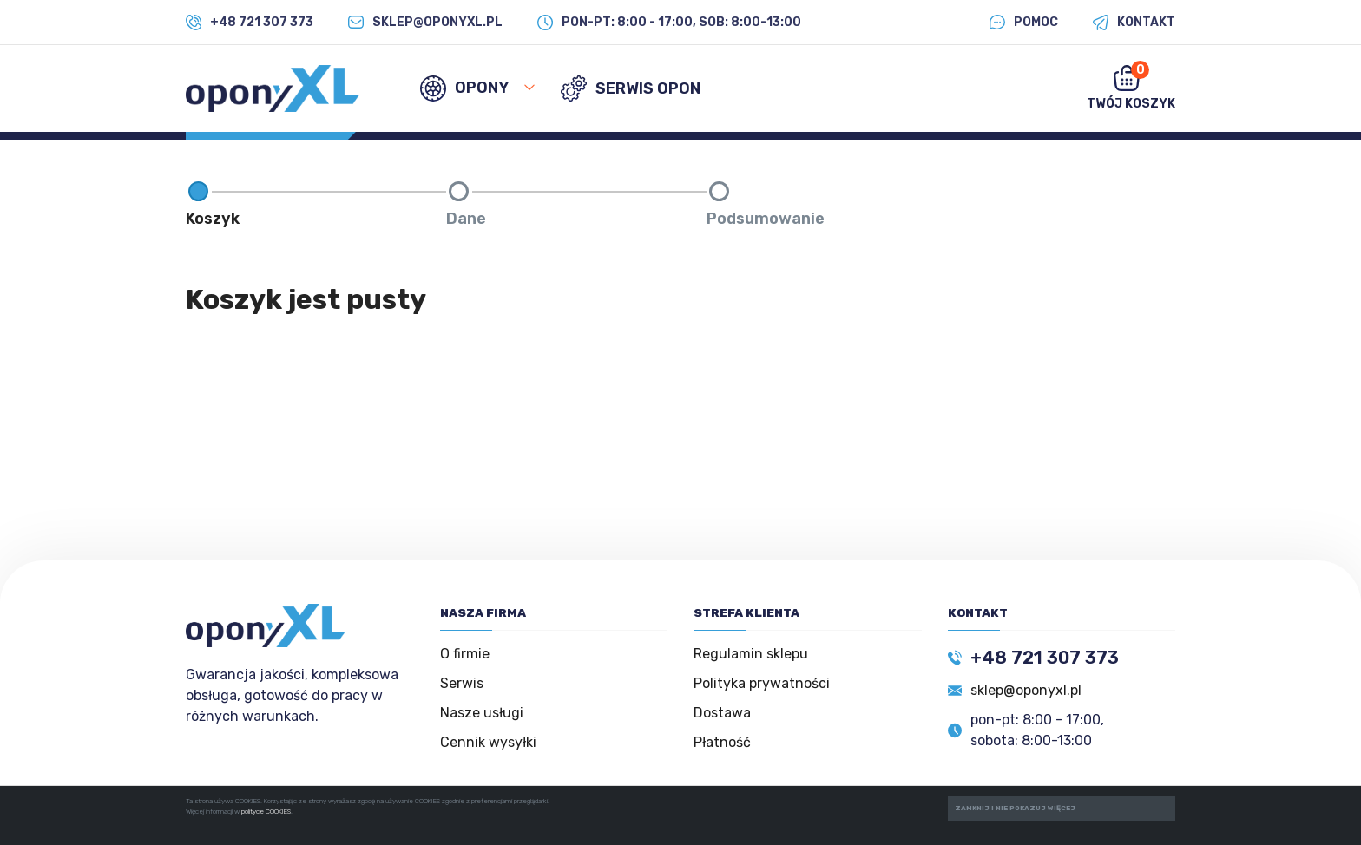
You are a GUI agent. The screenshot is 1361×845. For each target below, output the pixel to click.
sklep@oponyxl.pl (1026, 690)
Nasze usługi (481, 712)
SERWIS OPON (630, 88)
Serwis (461, 683)
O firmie (465, 653)
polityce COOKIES (266, 812)
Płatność (722, 742)
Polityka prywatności (762, 683)
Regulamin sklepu (751, 653)
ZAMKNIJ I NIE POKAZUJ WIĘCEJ (1015, 808)
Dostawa (722, 712)
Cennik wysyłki (488, 742)
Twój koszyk (1131, 86)
